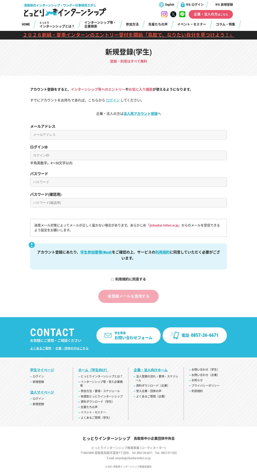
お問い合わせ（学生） (206, 370)
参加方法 (132, 24)
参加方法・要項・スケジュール (100, 391)
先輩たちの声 (158, 24)
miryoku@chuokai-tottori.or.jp (132, 459)
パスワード (39, 174)
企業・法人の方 (211, 14)
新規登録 (224, 4)
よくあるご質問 (40, 349)
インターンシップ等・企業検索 (100, 24)
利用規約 (162, 252)
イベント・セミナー (191, 24)
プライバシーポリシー (206, 386)
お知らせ (197, 380)
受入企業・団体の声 (148, 391)
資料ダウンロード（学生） (97, 402)
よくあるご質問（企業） (151, 396)
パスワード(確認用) (45, 194)
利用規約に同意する (130, 279)
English (169, 4)
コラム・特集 (225, 24)
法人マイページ (42, 393)
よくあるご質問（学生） (96, 418)
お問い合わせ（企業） (206, 375)
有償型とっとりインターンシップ (102, 396)
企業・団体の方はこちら (72, 349)
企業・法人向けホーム (151, 371)
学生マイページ (42, 371)
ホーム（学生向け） (93, 371)
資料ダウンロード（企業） (153, 386)
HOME (26, 24)
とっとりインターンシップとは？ (102, 377)
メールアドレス (42, 126)
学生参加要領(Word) (96, 252)
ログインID (39, 147)
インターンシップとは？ (57, 24)
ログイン (195, 4)
